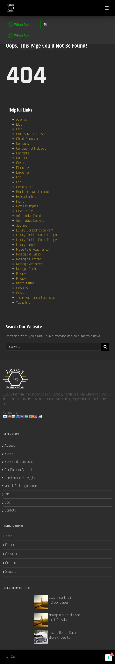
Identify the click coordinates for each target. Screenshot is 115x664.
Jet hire (21, 225)
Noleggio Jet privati (30, 264)
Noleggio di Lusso (28, 254)
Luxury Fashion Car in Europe (36, 240)
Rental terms (25, 283)
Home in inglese (27, 206)
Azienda (21, 119)
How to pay (24, 211)
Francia (10, 545)
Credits (21, 162)
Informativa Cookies (30, 216)
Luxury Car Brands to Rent (35, 230)
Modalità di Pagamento (32, 249)
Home (10, 49)
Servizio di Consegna (18, 461)
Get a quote (24, 187)
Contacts (22, 153)
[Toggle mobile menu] (107, 8)
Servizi (20, 293)
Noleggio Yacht (26, 268)
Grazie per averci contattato (35, 191)
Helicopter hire (26, 196)
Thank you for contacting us (35, 297)
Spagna (10, 571)
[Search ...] (53, 347)
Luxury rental (25, 244)
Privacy (21, 273)
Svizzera (11, 554)
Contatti (22, 158)
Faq (18, 177)
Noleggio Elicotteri (28, 259)
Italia (8, 536)
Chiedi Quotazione (28, 139)
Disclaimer (23, 167)
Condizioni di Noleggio (31, 148)
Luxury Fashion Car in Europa (36, 235)
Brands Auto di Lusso (31, 134)
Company (22, 143)
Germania (11, 563)
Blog (19, 124)
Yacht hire (23, 302)
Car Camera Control (18, 470)
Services (22, 288)
